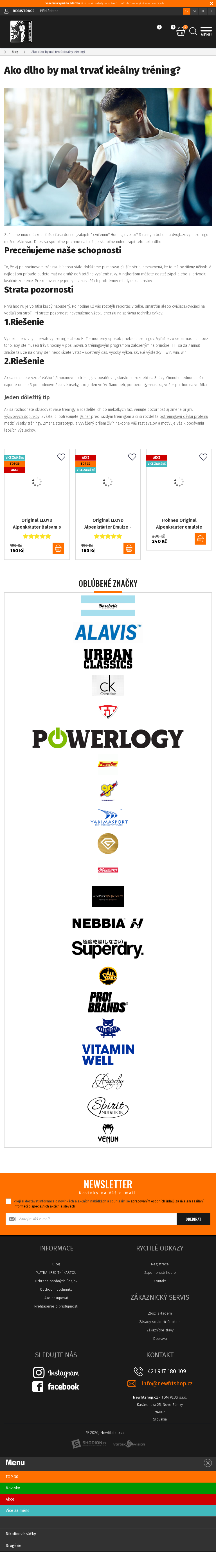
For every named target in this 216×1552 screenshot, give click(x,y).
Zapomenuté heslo (160, 1272)
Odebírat (193, 1219)
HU (203, 11)
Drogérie (13, 1545)
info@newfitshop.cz (167, 1383)
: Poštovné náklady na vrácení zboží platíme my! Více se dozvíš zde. (105, 3)
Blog (56, 1264)
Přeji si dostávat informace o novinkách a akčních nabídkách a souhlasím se (109, 1203)
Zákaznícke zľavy (160, 1330)
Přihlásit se (49, 11)
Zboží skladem (160, 1313)
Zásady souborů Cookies (160, 1322)
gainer (85, 416)
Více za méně (18, 1510)
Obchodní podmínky (56, 1289)
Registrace (160, 1264)
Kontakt (160, 1281)
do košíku (58, 548)
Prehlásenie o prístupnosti (56, 1306)
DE (211, 11)
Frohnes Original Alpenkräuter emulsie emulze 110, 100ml (179, 524)
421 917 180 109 (167, 1371)
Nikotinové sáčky (21, 1533)
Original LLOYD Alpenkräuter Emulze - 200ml (107, 524)
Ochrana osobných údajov (56, 1281)
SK (195, 11)
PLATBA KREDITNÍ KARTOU (56, 1272)
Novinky (13, 1488)
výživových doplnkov (21, 416)
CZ (187, 11)
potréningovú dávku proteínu (184, 416)
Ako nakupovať (56, 1298)
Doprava (160, 1338)
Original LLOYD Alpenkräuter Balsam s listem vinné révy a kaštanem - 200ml (37, 524)
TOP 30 (12, 1476)
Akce (10, 1499)
